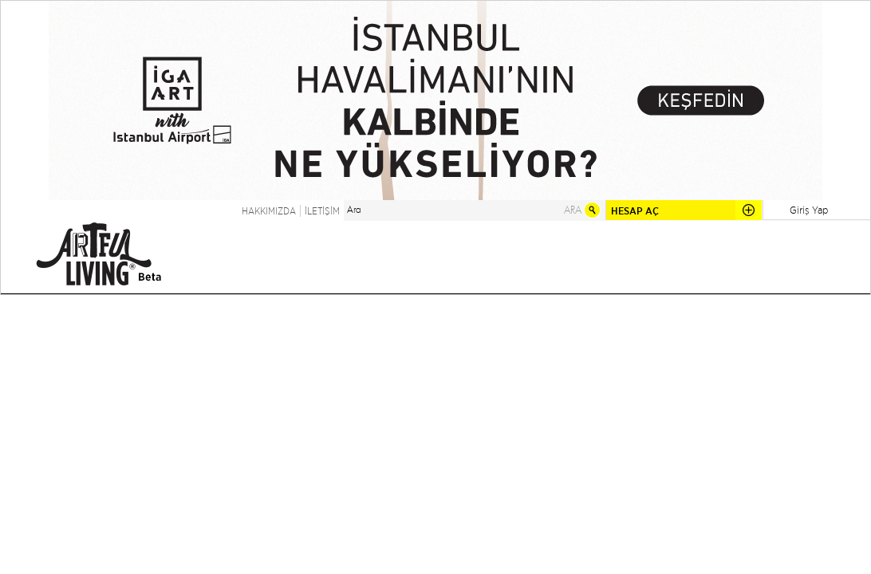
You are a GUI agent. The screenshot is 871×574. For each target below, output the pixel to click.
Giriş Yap (809, 209)
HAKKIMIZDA (269, 211)
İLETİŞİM (322, 211)
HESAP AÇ (635, 211)
